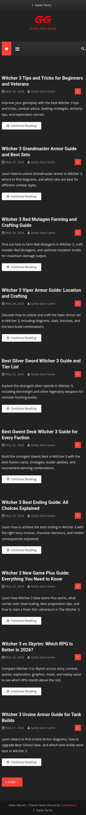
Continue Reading (21, 126)
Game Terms (43, 5)
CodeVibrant (69, 805)
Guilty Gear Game (43, 91)
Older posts (15, 782)
